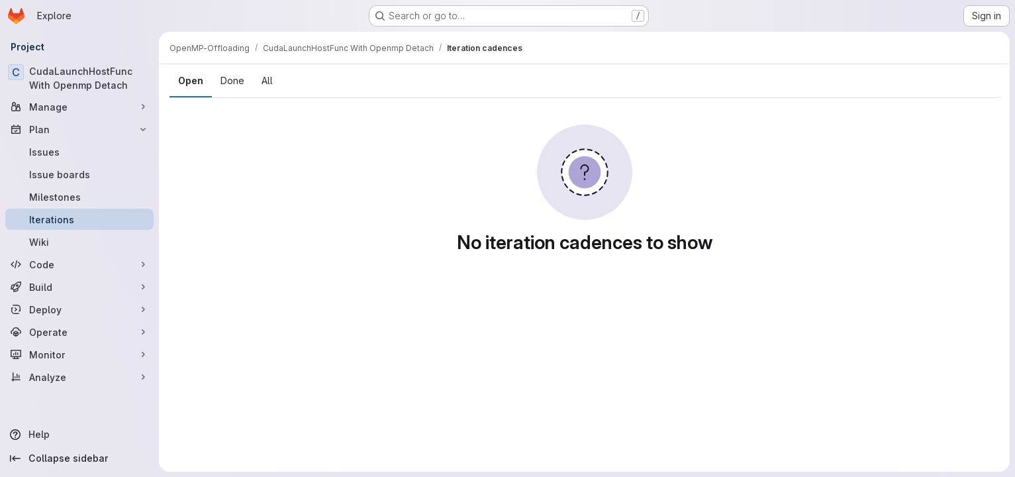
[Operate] (79, 332)
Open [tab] (190, 80)
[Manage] (79, 106)
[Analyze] (79, 377)
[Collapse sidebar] (79, 458)
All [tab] (267, 80)
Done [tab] (232, 80)
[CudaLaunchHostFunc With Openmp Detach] (79, 78)
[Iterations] (79, 219)
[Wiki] (79, 241)
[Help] (79, 434)
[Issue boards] (79, 174)
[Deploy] (79, 309)
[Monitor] (79, 354)
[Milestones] (79, 196)
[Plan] (79, 129)
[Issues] (79, 151)
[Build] (79, 286)
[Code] (79, 264)
